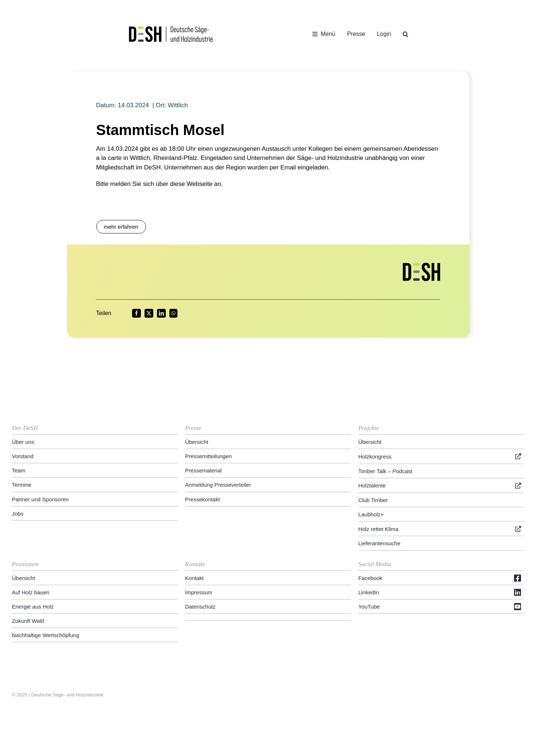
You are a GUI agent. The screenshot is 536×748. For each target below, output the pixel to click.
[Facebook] (136, 313)
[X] (149, 313)
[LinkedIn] (161, 313)
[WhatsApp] (173, 313)
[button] (405, 34)
